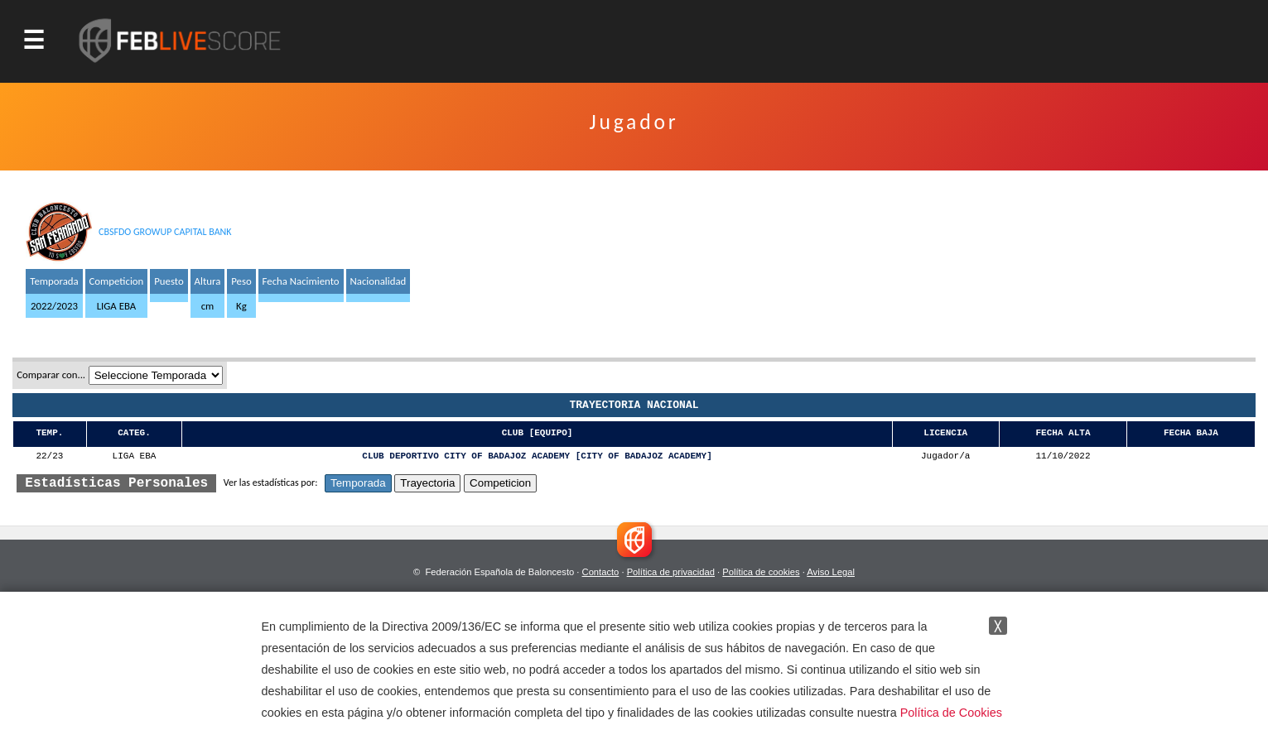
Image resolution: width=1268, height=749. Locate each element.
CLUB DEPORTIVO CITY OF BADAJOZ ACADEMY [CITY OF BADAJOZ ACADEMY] (536, 456)
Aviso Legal (831, 572)
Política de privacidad (671, 572)
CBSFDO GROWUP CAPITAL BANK (165, 232)
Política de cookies (760, 572)
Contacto (601, 572)
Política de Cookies (951, 712)
